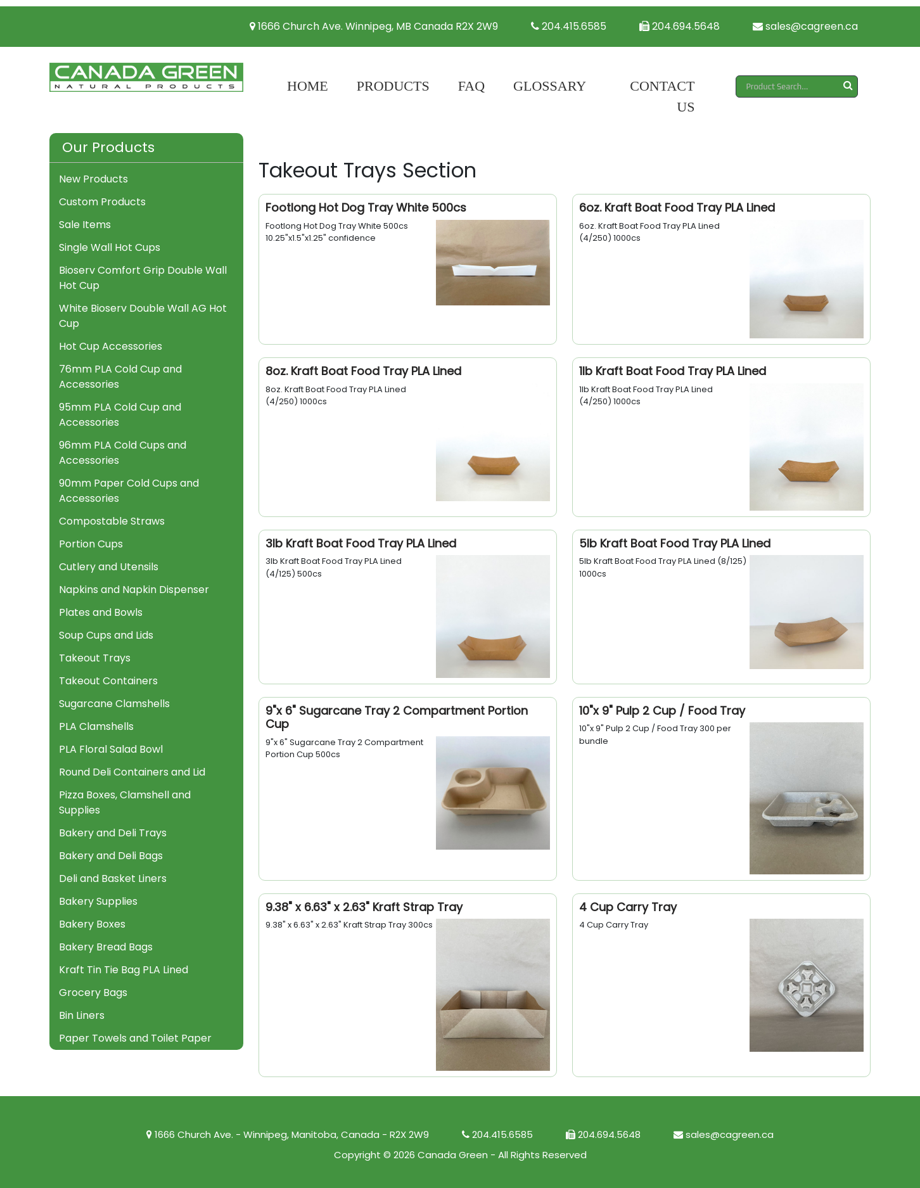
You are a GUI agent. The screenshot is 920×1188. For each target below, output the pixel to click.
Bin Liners (82, 1015)
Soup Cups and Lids (106, 635)
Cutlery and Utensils (108, 566)
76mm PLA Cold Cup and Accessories (120, 377)
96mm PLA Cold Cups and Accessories (122, 453)
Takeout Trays (95, 658)
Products (393, 86)
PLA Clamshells (96, 726)
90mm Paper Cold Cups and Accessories (129, 491)
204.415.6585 (568, 26)
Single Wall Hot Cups (109, 247)
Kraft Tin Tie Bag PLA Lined (123, 969)
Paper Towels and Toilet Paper (135, 1038)
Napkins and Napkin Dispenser (134, 589)
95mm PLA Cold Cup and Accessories (120, 415)
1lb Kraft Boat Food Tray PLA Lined (672, 371)
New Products (93, 179)
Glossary (549, 86)
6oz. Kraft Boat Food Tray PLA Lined (677, 207)
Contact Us (662, 96)
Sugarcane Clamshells (114, 703)
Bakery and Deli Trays (113, 833)
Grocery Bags (93, 992)
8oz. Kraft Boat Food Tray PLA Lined (363, 371)
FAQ (471, 86)
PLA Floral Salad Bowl (111, 749)
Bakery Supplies (98, 901)
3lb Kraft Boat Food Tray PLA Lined (360, 543)
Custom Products (102, 202)
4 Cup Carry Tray (628, 907)
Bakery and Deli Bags (111, 855)
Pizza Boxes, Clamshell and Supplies (125, 802)
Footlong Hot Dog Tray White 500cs (365, 207)
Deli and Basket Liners (113, 878)
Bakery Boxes (92, 924)
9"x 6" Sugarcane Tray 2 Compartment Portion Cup (396, 717)
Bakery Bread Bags (106, 947)
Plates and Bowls (101, 612)
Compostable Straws (112, 521)
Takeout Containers (108, 681)
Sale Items (85, 224)
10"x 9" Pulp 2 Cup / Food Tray (662, 711)
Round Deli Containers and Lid (132, 772)
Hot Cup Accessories (110, 346)
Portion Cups (91, 544)
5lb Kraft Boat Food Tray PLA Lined (674, 543)
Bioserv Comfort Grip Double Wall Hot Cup (143, 278)
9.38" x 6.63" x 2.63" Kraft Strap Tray (364, 907)
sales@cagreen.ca (805, 26)
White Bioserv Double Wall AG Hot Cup (143, 316)
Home (307, 86)
